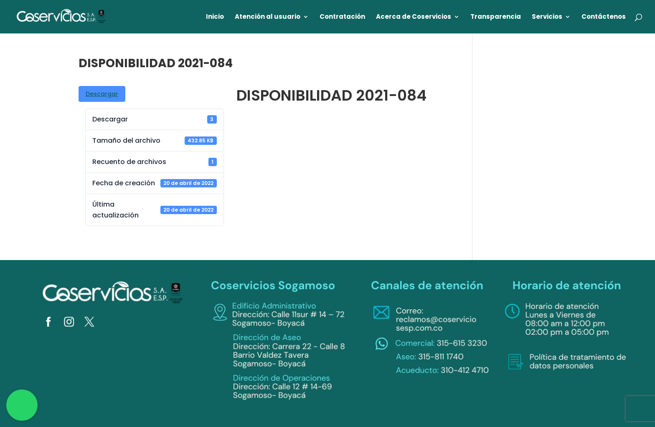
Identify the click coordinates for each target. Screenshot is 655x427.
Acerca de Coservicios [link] (413, 17)
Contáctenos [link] (603, 17)
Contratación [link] (342, 17)
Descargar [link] (102, 94)
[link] (61, 16)
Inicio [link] (215, 17)
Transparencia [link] (495, 17)
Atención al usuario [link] (267, 17)
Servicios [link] (547, 17)
